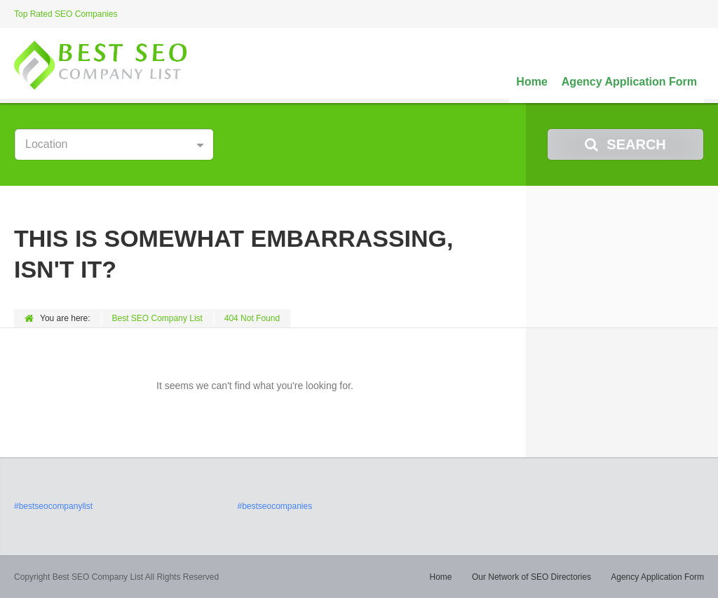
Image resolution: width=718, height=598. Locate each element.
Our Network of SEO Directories (531, 577)
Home (531, 82)
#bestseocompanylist (53, 506)
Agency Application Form (629, 82)
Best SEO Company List (157, 318)
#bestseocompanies (274, 506)
